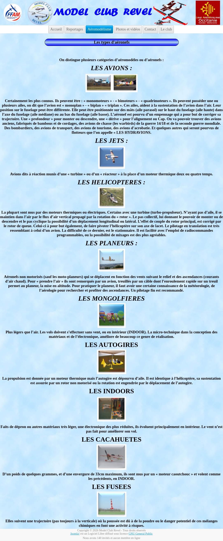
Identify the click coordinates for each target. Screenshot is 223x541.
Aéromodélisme (99, 29)
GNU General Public (140, 533)
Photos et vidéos (128, 29)
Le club (166, 29)
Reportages (74, 29)
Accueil (56, 29)
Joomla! (74, 533)
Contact (150, 29)
